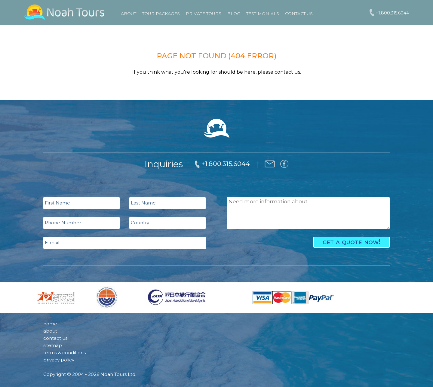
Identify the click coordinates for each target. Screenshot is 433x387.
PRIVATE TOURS (203, 13)
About (128, 13)
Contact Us (299, 13)
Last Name (143, 203)
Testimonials (262, 13)
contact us (55, 338)
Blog (233, 13)
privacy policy (58, 360)
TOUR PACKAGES (161, 13)
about (50, 331)
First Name (57, 203)
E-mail (52, 242)
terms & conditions (64, 352)
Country (140, 222)
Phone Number (63, 222)
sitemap (52, 345)
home (50, 324)
